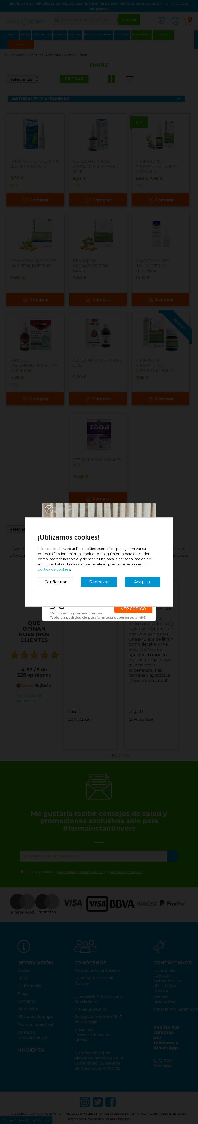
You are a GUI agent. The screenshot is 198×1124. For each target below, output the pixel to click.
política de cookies (54, 569)
